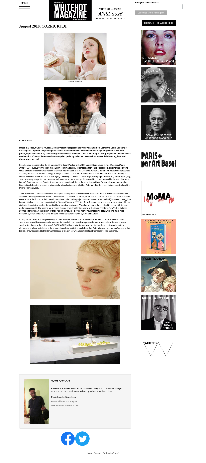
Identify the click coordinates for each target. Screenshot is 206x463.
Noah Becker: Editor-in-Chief (103, 453)
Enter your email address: (147, 2)
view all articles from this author (64, 406)
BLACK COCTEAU (59, 391)
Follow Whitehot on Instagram (64, 401)
